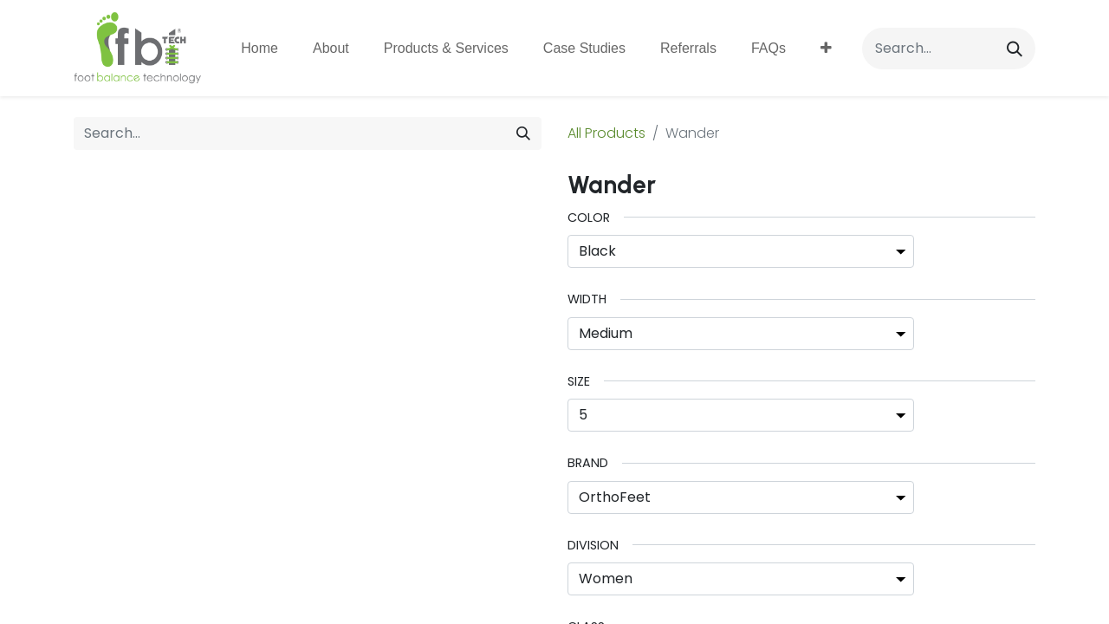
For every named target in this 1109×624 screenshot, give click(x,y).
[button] (826, 48)
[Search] (1014, 48)
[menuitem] (259, 48)
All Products (606, 133)
